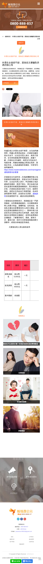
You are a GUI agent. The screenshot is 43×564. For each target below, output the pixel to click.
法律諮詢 (21, 373)
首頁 (12, 536)
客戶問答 (12, 541)
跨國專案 (21, 431)
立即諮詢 (9, 83)
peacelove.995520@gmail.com (24, 531)
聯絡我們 (21, 544)
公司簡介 (31, 536)
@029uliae (23, 529)
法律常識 (31, 541)
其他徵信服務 (21, 402)
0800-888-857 (24, 526)
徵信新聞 (31, 539)
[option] (21, 105)
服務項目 (21, 43)
